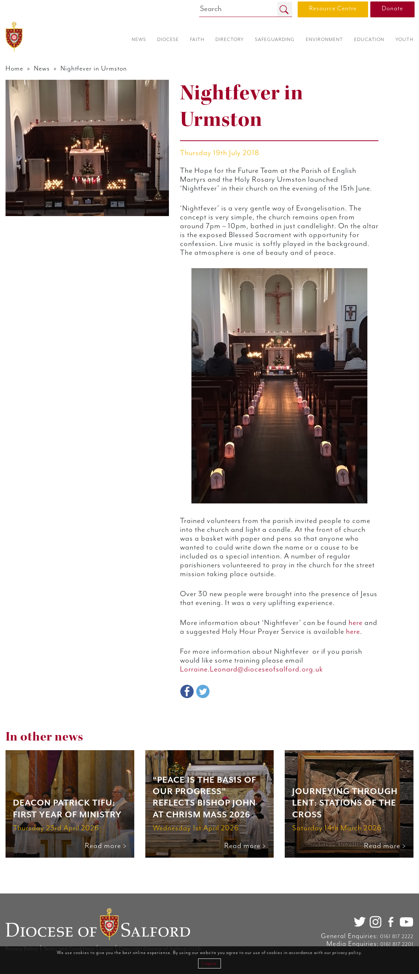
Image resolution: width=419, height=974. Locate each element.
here (362, 640)
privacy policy (346, 953)
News (42, 69)
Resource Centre (333, 8)
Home (15, 69)
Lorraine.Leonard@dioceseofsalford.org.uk (254, 696)
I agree (209, 963)
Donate (392, 8)
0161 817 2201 (396, 944)
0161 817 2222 (396, 937)
